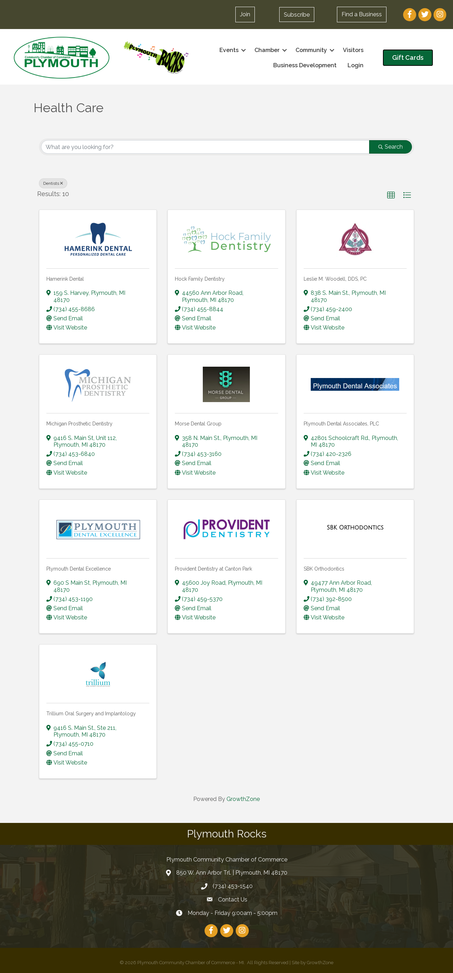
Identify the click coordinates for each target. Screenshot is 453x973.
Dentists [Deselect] (53, 183)
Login (355, 65)
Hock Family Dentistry (200, 279)
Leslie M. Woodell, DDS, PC (335, 279)
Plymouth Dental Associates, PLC (341, 424)
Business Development (304, 65)
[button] (296, 14)
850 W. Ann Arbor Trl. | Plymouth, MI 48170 (231, 872)
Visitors (353, 50)
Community (311, 50)
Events (228, 50)
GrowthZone (243, 799)
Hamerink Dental (65, 279)
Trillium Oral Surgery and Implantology (91, 713)
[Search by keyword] (205, 147)
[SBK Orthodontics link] (355, 527)
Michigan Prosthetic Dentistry (79, 424)
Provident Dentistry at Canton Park (213, 569)
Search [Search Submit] (390, 146)
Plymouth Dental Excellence (78, 569)
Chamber (266, 50)
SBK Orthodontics (324, 569)
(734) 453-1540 (233, 886)
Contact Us (232, 899)
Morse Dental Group (198, 424)
